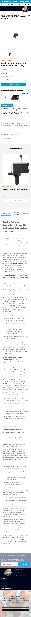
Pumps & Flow (16, 15)
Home (3, 15)
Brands (4, 585)
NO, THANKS (15, 613)
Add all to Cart (7, 105)
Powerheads (26, 15)
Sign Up (24, 564)
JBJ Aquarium (6, 60)
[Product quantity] (7, 79)
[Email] (15, 605)
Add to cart (14, 84)
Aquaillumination (8, 588)
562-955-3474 (21, 575)
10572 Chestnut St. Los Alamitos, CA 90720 (23, 571)
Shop (8, 15)
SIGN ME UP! (15, 610)
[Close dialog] (29, 591)
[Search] (12, 5)
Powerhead (17, 284)
